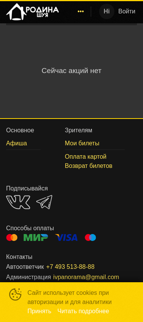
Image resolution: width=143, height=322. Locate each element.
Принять (39, 311)
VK (18, 202)
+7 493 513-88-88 (70, 266)
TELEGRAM (44, 202)
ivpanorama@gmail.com (86, 277)
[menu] (76, 11)
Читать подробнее (83, 311)
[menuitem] (81, 11)
